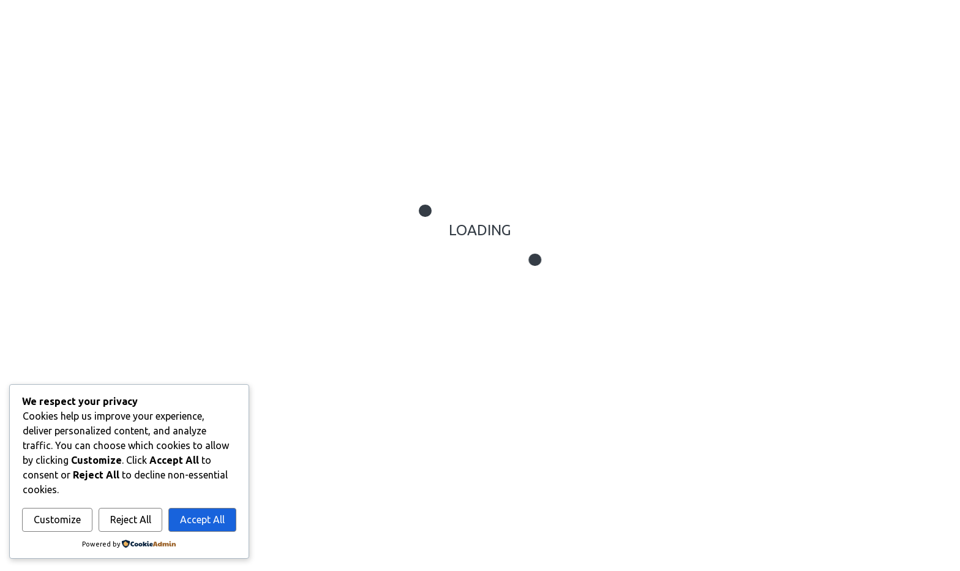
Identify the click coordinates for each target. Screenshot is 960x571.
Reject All (130, 519)
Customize (57, 519)
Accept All (202, 519)
